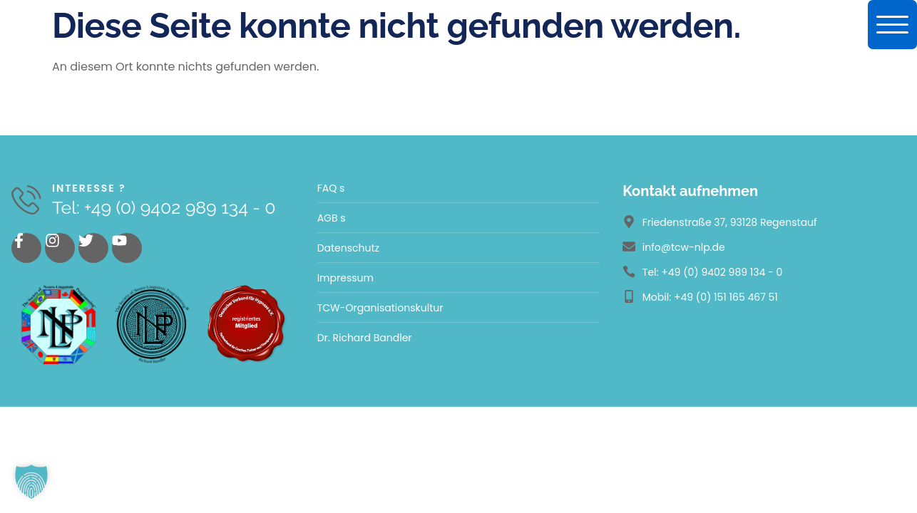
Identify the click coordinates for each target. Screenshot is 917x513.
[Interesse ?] (26, 200)
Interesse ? (90, 188)
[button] (31, 481)
